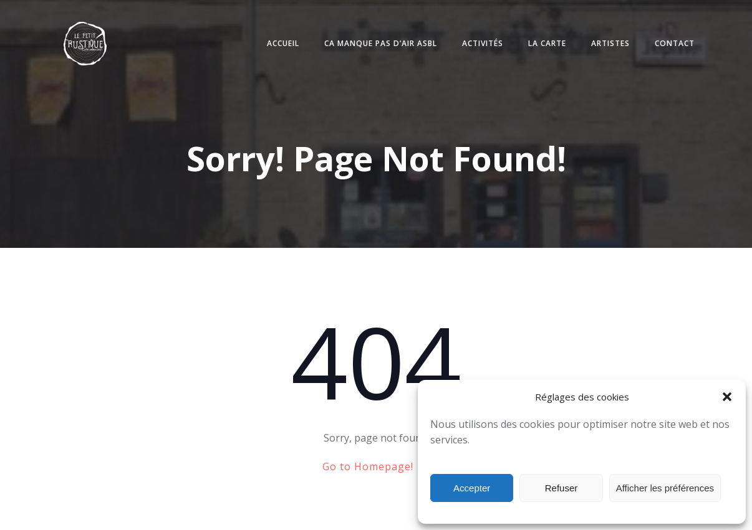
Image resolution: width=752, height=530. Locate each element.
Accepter (471, 488)
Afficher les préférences (665, 488)
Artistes (610, 43)
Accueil (283, 43)
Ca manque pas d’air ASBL (380, 43)
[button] (727, 396)
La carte (547, 43)
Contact (675, 43)
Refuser (561, 488)
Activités (482, 43)
